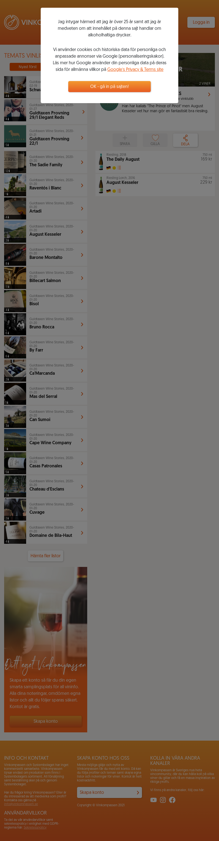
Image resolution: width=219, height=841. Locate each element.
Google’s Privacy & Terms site (135, 70)
